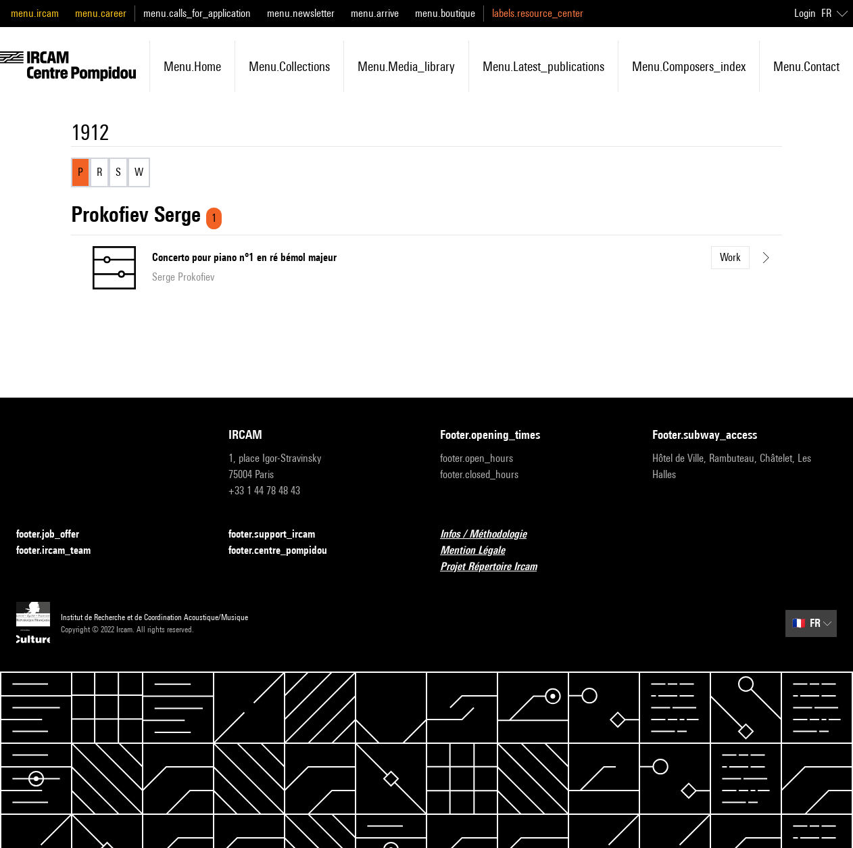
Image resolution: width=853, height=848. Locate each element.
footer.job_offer (55, 534)
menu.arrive (375, 13)
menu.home (192, 66)
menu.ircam (35, 13)
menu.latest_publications (543, 66)
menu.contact (806, 66)
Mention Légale (480, 551)
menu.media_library (406, 66)
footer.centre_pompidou (285, 551)
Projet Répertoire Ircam (496, 567)
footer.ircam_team (61, 551)
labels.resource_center (537, 13)
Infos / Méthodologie (491, 534)
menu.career (100, 13)
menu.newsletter (301, 13)
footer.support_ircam (279, 534)
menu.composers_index (689, 66)
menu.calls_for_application (197, 13)
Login (805, 13)
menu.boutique (445, 13)
